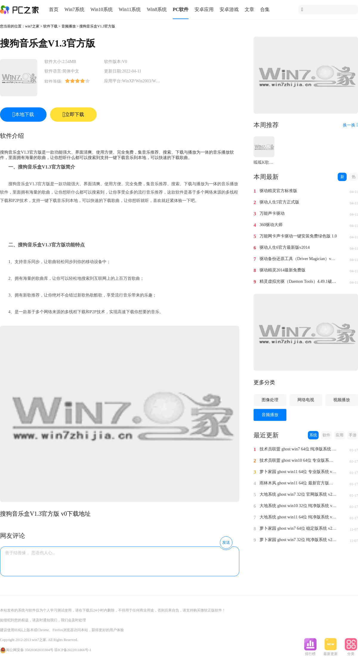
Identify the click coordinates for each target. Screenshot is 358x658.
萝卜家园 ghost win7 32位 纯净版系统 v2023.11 (298, 539)
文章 (249, 9)
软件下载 (50, 26)
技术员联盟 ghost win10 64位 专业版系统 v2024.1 (298, 460)
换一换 (350, 125)
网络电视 (305, 400)
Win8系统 (157, 9)
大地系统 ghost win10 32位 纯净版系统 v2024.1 (298, 505)
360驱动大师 (271, 225)
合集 (265, 9)
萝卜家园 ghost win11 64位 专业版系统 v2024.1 (298, 471)
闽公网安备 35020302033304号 (26, 650)
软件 (326, 435)
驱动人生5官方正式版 (279, 202)
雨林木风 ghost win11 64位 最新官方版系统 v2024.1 (298, 483)
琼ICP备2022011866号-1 (72, 650)
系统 (313, 435)
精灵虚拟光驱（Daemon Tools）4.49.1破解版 (298, 281)
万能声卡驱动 (272, 213)
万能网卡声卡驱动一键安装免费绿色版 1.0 (298, 236)
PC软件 (181, 9)
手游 (353, 435)
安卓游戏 (229, 9)
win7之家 (32, 26)
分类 (351, 652)
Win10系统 (101, 9)
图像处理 (270, 400)
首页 (53, 9)
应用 (339, 435)
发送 (226, 542)
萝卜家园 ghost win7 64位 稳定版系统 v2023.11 (298, 528)
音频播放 (68, 26)
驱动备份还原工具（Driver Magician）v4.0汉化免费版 (298, 259)
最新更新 (330, 652)
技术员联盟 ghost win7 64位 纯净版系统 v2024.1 (298, 449)
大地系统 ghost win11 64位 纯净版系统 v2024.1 (298, 517)
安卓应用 (204, 9)
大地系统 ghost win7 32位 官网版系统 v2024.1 (298, 494)
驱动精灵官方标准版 (278, 191)
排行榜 (310, 652)
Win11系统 (130, 9)
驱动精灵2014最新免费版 (282, 270)
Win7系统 (74, 9)
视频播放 (341, 400)
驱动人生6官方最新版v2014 (285, 247)
